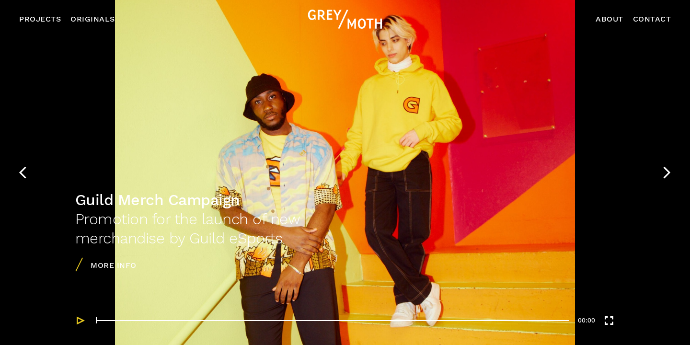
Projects (40, 18)
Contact (652, 18)
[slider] (332, 320)
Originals (92, 18)
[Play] (81, 320)
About (609, 18)
